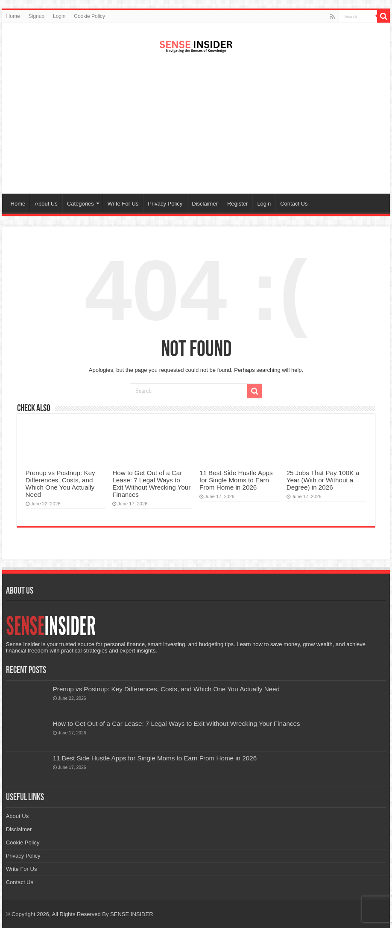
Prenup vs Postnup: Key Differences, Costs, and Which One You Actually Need (60, 483)
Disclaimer (205, 203)
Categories (80, 203)
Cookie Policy (89, 16)
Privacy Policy (165, 203)
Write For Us (123, 203)
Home (13, 16)
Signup (36, 16)
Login (59, 16)
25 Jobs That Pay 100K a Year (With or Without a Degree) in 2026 (323, 480)
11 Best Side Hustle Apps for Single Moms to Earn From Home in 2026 (236, 480)
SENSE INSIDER (131, 914)
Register (237, 203)
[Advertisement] (196, 125)
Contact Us (293, 203)
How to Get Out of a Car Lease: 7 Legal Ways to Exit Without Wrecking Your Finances (151, 483)
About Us (46, 203)
